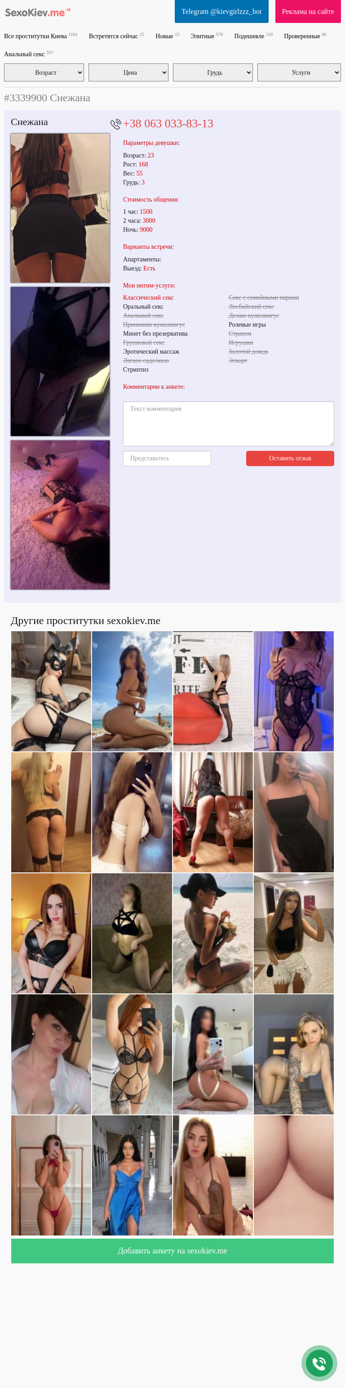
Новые (167, 36)
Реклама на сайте (308, 11)
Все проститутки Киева (41, 36)
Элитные (207, 36)
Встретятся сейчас (116, 36)
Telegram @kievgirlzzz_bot (221, 11)
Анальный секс (28, 54)
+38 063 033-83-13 (168, 123)
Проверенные (305, 36)
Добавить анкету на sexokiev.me (172, 1250)
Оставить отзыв (290, 458)
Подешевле (253, 36)
